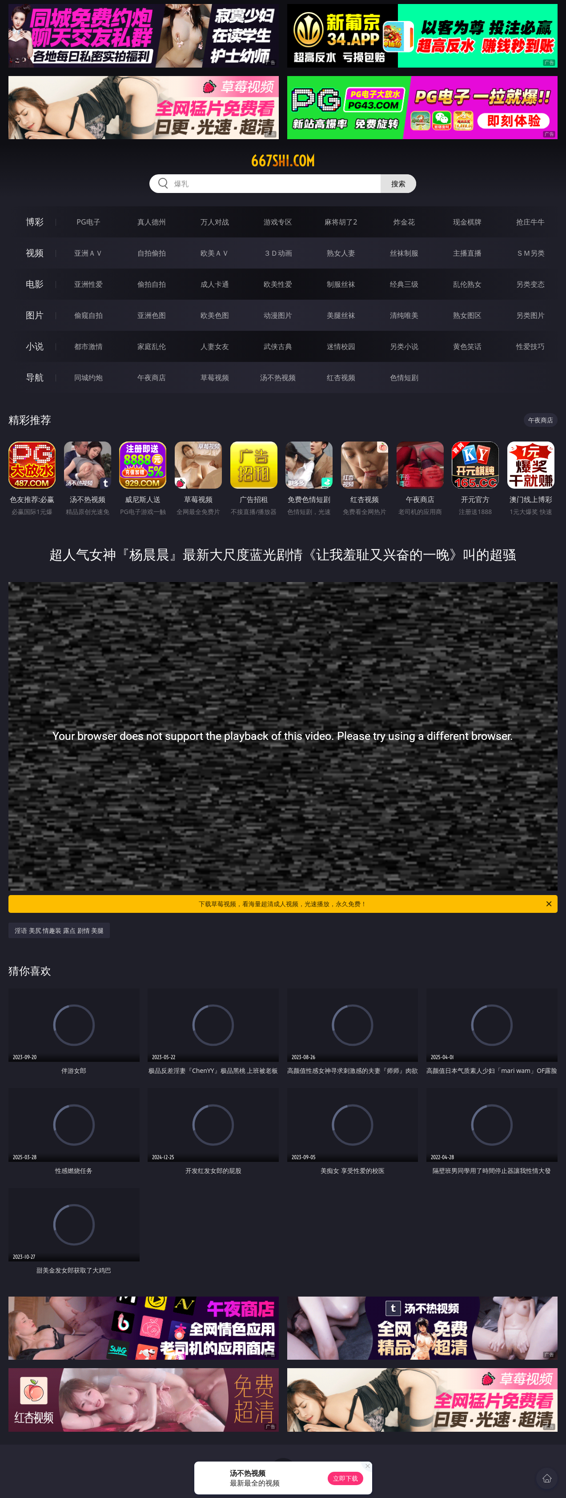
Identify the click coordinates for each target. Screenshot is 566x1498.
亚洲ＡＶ (88, 253)
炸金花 (404, 222)
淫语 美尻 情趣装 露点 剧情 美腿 (59, 930)
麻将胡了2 (341, 222)
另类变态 (530, 284)
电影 (35, 284)
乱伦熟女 (467, 284)
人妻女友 (215, 346)
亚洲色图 (151, 315)
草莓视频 (215, 377)
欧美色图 (215, 315)
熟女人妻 (341, 253)
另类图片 (530, 315)
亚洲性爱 (88, 284)
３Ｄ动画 (278, 253)
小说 (35, 346)
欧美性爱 (278, 284)
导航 (35, 377)
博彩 (35, 222)
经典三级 (404, 284)
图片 (35, 315)
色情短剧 (404, 377)
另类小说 (404, 346)
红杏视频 (341, 377)
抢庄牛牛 (530, 222)
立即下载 (345, 1478)
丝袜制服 (404, 253)
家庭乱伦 (151, 346)
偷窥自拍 (88, 315)
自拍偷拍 (151, 253)
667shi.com (283, 161)
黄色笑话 (467, 346)
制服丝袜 (341, 284)
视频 (35, 253)
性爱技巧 (530, 346)
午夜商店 (151, 377)
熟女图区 (467, 315)
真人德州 (151, 222)
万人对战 (215, 222)
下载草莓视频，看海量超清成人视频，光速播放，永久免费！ (376, 904)
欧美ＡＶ (215, 253)
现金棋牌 (467, 222)
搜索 (398, 184)
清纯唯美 (404, 315)
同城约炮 (88, 377)
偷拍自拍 (151, 284)
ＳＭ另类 (530, 253)
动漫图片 (278, 315)
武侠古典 (278, 346)
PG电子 (88, 222)
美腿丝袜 (341, 315)
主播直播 (467, 253)
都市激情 (88, 346)
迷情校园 (341, 346)
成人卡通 (215, 284)
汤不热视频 (278, 377)
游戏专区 (278, 222)
